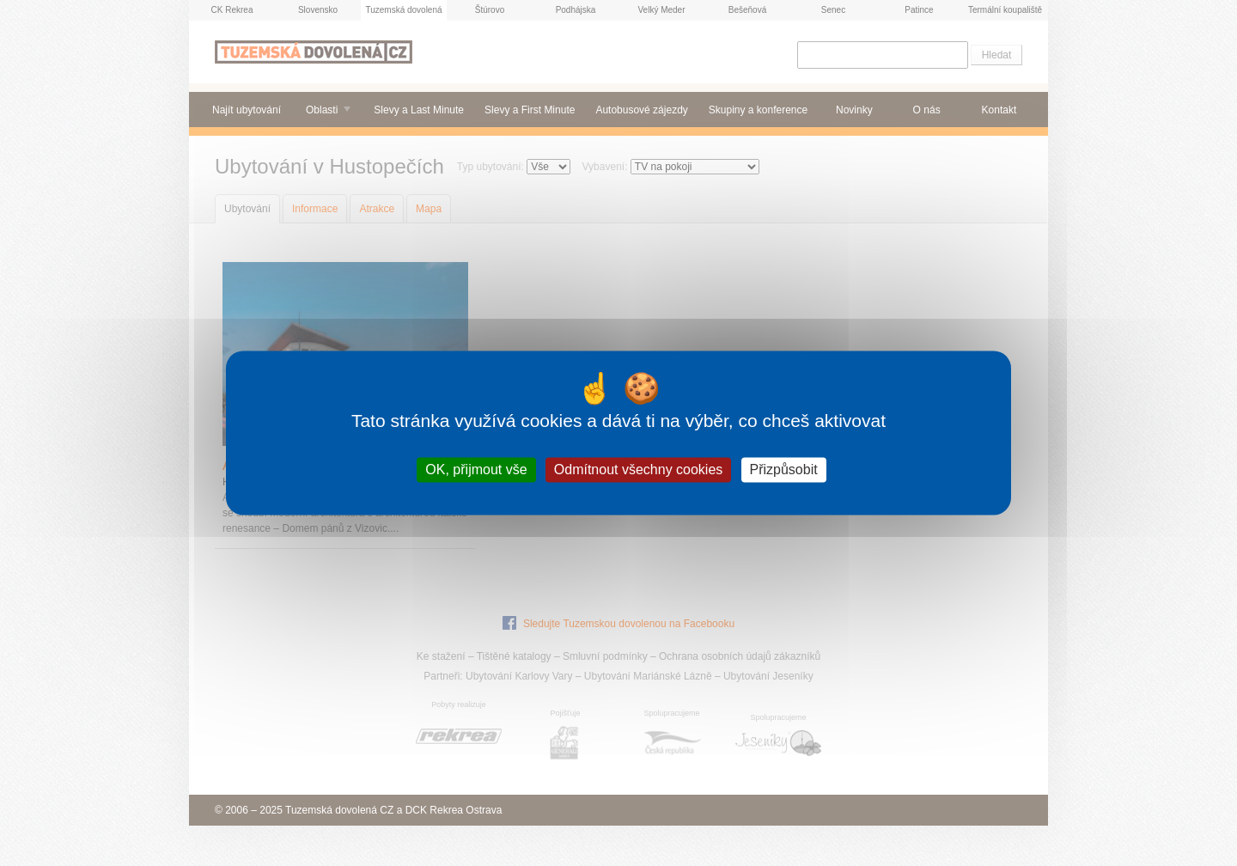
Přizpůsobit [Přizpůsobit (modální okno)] (784, 469)
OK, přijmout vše (476, 469)
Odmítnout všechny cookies (638, 469)
